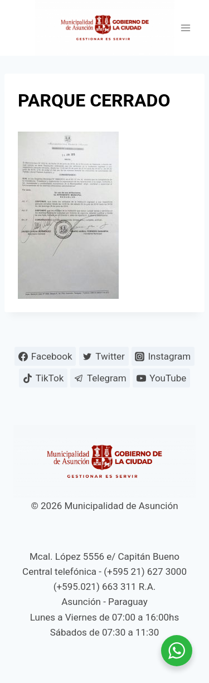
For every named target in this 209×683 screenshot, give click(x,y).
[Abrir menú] (185, 28)
